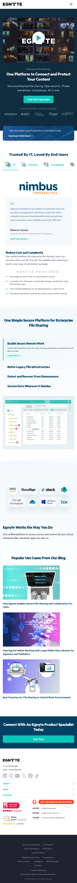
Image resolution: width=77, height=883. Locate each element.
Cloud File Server (38, 852)
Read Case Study (19, 239)
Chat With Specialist (38, 99)
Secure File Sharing (31, 848)
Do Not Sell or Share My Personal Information (38, 874)
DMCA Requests (52, 861)
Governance (47, 848)
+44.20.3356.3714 (14, 769)
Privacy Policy (48, 857)
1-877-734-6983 (12, 766)
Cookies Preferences (38, 870)
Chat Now (38, 739)
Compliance (38, 861)
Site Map (38, 865)
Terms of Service (23, 861)
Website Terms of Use (30, 857)
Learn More (14, 356)
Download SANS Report (21, 136)
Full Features (49, 844)
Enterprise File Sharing (31, 844)
